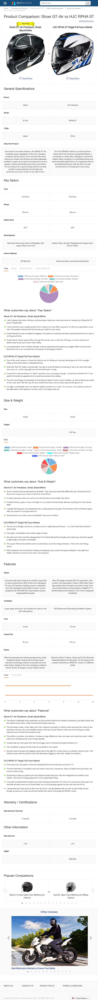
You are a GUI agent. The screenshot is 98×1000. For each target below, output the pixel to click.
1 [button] (22, 903)
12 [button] (64, 903)
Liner (6, 675)
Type (6, 269)
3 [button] (30, 903)
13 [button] (68, 903)
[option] (49, 890)
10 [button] (56, 903)
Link (25, 844)
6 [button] (41, 903)
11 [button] (60, 903)
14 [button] (72, 903)
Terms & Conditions (72, 986)
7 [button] (45, 903)
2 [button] (26, 903)
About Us (8, 986)
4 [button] (33, 903)
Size (6, 440)
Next (92, 890)
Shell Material (26, 269)
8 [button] (49, 903)
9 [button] (53, 903)
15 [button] (76, 903)
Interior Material (42, 269)
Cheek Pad (16, 675)
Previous (5, 890)
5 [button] (37, 903)
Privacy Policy (47, 986)
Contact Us (27, 986)
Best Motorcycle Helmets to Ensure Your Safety (33, 969)
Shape (14, 269)
